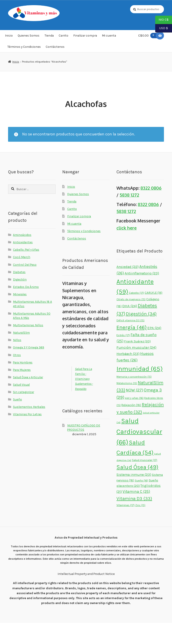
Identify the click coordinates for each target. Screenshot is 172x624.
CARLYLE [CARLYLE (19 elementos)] (153, 294)
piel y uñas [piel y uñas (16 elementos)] (134, 399)
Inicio (9, 37)
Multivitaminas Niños (28, 326)
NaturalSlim (21, 333)
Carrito (63, 37)
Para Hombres (22, 363)
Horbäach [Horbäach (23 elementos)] (128, 355)
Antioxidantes (23, 243)
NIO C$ (162, 20)
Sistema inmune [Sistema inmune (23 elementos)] (133, 476)
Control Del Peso (25, 265)
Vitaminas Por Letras (27, 415)
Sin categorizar (23, 393)
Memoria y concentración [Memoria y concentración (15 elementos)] (134, 377)
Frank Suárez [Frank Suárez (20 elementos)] (137, 342)
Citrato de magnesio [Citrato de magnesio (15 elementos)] (131, 300)
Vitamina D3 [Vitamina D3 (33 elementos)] (134, 499)
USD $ (161, 28)
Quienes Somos (28, 37)
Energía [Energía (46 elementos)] (131, 328)
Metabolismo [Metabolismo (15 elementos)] (126, 384)
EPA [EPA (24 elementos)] (154, 329)
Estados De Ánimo (26, 288)
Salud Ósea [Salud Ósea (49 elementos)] (137, 468)
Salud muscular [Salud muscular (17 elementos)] (144, 461)
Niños (17, 341)
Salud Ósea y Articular (28, 378)
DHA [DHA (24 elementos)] (129, 307)
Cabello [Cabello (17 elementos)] (136, 294)
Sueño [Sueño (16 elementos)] (141, 481)
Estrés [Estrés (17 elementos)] (123, 336)
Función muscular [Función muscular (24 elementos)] (136, 348)
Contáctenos (55, 48)
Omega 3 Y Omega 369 (28, 348)
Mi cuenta (109, 37)
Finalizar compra (85, 37)
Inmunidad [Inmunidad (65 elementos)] (139, 370)
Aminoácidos (22, 236)
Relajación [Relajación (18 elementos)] (131, 406)
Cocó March (21, 258)
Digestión (20, 280)
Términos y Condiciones (24, 48)
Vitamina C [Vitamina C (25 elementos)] (136, 492)
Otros (17, 356)
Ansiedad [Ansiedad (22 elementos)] (127, 268)
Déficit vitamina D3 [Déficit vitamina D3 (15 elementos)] (130, 321)
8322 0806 (150, 189)
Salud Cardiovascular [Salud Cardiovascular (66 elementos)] (139, 432)
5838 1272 (129, 196)
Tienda (49, 37)
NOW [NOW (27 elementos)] (134, 391)
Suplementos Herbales (29, 408)
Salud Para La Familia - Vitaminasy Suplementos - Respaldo (84, 380)
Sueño (17, 400)
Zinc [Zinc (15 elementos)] (140, 506)
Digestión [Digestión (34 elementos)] (141, 314)
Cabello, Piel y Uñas (26, 250)
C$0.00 (148, 36)
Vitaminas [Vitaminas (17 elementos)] (125, 506)
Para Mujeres (22, 371)
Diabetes (19, 273)
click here (126, 229)
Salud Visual (21, 385)
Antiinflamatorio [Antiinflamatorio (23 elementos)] (142, 274)
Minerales (20, 295)
